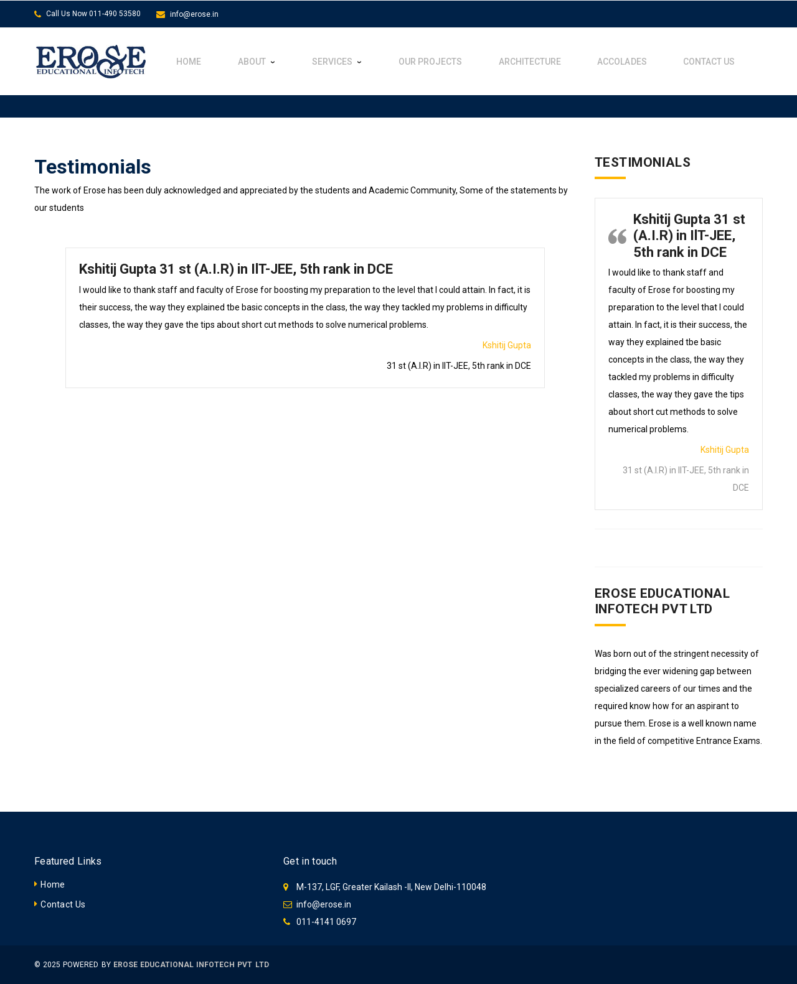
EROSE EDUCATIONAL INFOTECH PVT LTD (191, 964)
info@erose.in (194, 14)
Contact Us (62, 904)
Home (52, 884)
